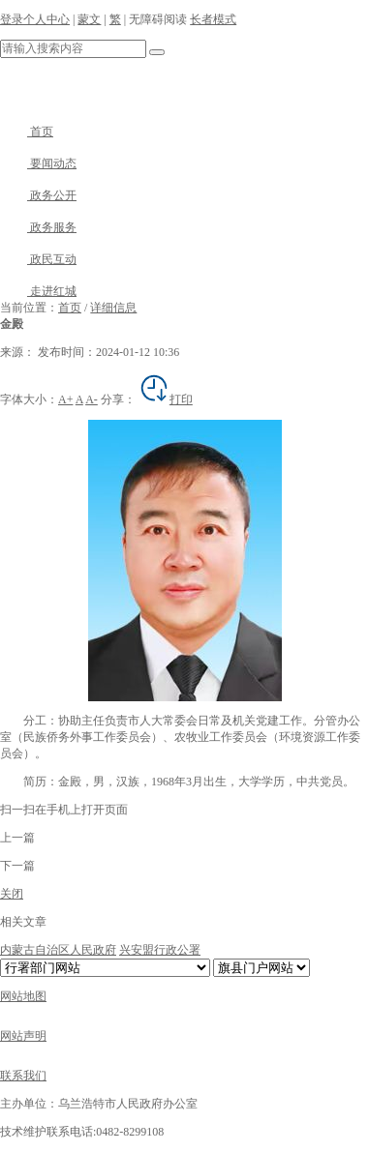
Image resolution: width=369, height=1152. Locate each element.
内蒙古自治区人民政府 (58, 950)
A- (91, 399)
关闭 (11, 894)
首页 (26, 131)
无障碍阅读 (158, 19)
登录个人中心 (35, 19)
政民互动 (38, 259)
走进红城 (38, 291)
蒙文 (89, 19)
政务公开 (38, 195)
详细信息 (113, 307)
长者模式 (213, 19)
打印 (165, 399)
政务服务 (38, 227)
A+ (65, 399)
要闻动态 (38, 163)
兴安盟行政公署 (159, 950)
